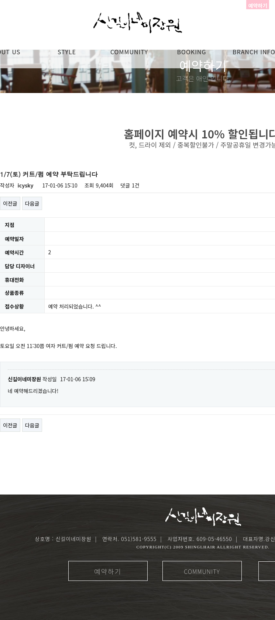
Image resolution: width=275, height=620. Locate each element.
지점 (9, 225)
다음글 (32, 203)
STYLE (67, 51)
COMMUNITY (129, 51)
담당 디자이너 (20, 266)
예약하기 (107, 571)
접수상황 (14, 306)
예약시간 (14, 252)
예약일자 (14, 238)
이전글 (10, 203)
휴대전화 (14, 279)
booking (191, 51)
